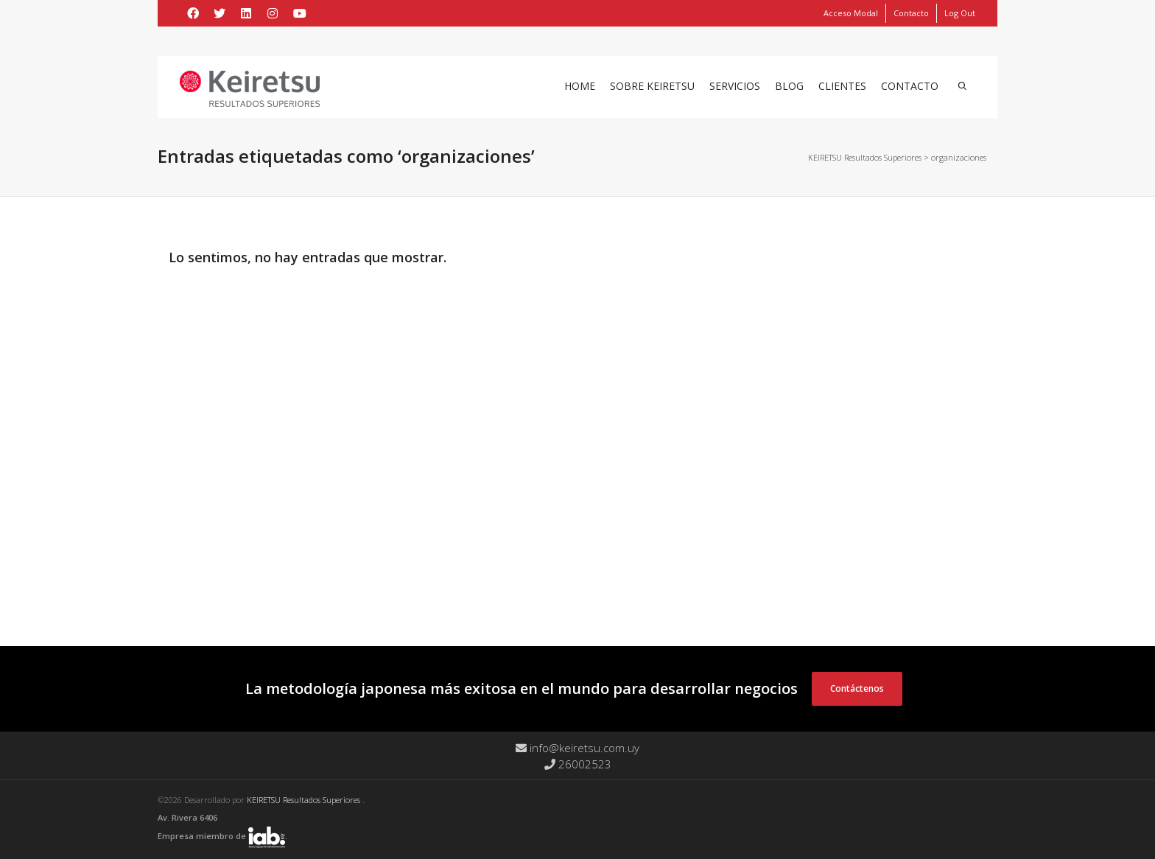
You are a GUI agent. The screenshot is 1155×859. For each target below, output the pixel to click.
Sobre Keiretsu (652, 86)
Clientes (842, 86)
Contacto (911, 12)
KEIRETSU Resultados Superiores (304, 799)
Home (579, 86)
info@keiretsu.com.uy (577, 747)
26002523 (577, 764)
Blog (789, 86)
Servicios (734, 86)
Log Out (959, 12)
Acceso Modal (851, 12)
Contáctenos (857, 688)
